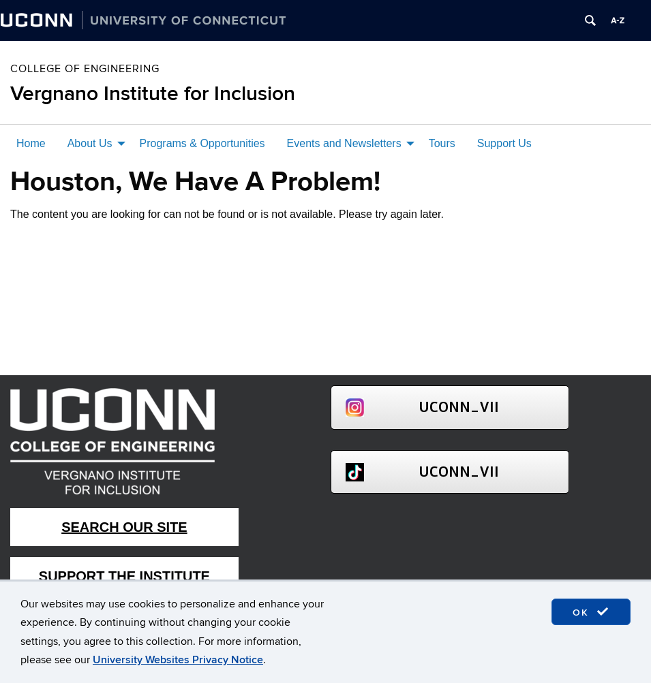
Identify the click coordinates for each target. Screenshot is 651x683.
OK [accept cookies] (591, 612)
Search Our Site (124, 527)
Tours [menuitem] (442, 143)
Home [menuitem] (31, 143)
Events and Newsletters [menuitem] (344, 143)
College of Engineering (85, 69)
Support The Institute (124, 576)
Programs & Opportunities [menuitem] (202, 143)
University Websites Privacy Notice (178, 660)
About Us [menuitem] (89, 143)
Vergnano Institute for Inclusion (152, 94)
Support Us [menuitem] (504, 143)
